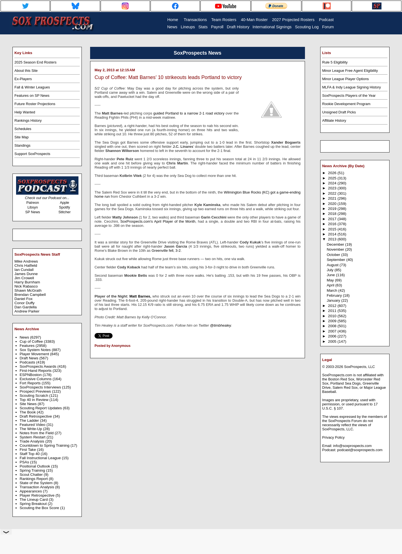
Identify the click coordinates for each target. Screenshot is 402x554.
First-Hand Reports (36, 371)
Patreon (32, 202)
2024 (332, 183)
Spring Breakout (34, 504)
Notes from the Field (37, 433)
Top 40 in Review (35, 400)
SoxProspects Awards (38, 366)
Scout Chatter (32, 474)
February (335, 295)
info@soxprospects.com (352, 446)
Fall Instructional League (41, 458)
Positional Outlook (35, 466)
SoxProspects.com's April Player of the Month (157, 221)
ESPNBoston (31, 375)
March (332, 290)
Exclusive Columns (36, 379)
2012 (332, 306)
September (336, 260)
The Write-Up (31, 429)
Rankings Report (34, 479)
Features (28, 346)
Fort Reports (31, 383)
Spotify (64, 207)
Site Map (21, 137)
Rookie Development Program (346, 104)
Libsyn (32, 207)
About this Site (26, 70)
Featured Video (33, 425)
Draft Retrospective (36, 416)
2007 (332, 331)
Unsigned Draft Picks (339, 112)
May (331, 280)
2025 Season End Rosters (35, 62)
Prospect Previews (36, 391)
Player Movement (35, 354)
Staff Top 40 (30, 454)
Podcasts (28, 362)
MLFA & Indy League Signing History (351, 87)
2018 (332, 214)
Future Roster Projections (34, 104)
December (336, 244)
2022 (332, 193)
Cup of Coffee (32, 341)
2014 (332, 234)
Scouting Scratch (34, 395)
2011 (332, 311)
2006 (332, 336)
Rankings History (28, 120)
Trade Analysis (32, 441)
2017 (332, 219)
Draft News (29, 358)
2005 (332, 341)
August (333, 265)
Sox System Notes (36, 350)
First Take (28, 450)
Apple (64, 202)
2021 (332, 198)
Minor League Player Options (345, 79)
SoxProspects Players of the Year (349, 95)
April (331, 285)
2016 (332, 224)
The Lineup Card (34, 499)
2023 (332, 188)
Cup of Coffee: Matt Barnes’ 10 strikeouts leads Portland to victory (168, 77)
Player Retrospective (38, 495)
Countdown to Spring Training (45, 445)
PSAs (25, 462)
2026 (332, 173)
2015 (332, 229)
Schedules (22, 129)
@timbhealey (220, 325)
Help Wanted (24, 112)
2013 (332, 239)
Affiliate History (334, 120)
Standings (22, 145)
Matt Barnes (139, 296)
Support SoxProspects (32, 154)
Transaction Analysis (37, 487)
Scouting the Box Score (40, 508)
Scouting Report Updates (41, 408)
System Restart (33, 437)
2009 (332, 321)
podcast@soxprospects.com (360, 450)
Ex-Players (23, 79)
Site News (29, 404)
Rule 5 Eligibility (335, 62)
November (336, 249)
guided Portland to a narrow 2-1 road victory (188, 113)
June (331, 275)
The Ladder (30, 420)
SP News (32, 212)
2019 (332, 209)
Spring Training (33, 470)
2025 (332, 178)
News (25, 337)
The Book (28, 412)
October (334, 255)
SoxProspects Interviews (41, 387)
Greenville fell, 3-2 (166, 250)
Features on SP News (31, 95)
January (334, 300)
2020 (332, 204)
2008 (332, 326)
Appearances (31, 491)
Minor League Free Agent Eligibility (350, 70)
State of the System (37, 483)
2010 (332, 316)
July (330, 270)
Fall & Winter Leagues (32, 87)
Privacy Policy (333, 437)
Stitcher (64, 212)
